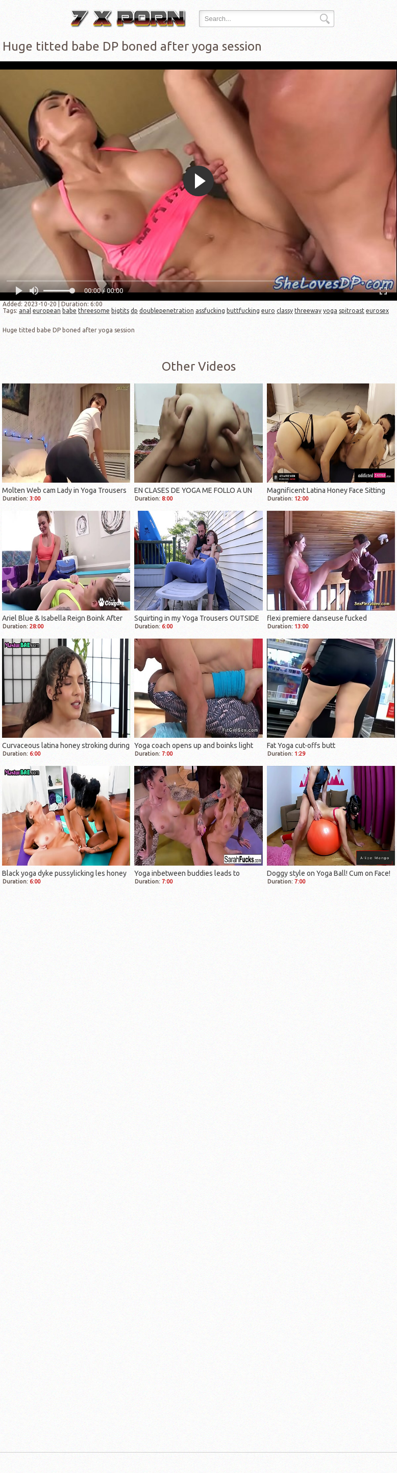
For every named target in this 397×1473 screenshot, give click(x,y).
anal (25, 310)
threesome (94, 310)
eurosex (377, 310)
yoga (330, 310)
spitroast (351, 310)
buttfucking (243, 310)
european (47, 310)
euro (268, 310)
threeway (307, 310)
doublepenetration (166, 310)
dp (134, 310)
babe (69, 310)
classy (285, 310)
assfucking (210, 310)
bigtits (120, 310)
